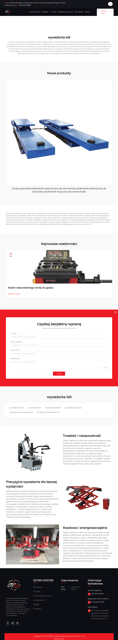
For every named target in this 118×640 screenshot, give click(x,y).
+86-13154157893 (23, 5)
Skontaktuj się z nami (65, 12)
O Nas (54, 12)
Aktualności (79, 12)
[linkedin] (13, 624)
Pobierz (87, 12)
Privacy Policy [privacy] (59, 639)
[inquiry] (115, 312)
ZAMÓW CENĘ (104, 12)
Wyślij (59, 373)
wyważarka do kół (52, 408)
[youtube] (17, 624)
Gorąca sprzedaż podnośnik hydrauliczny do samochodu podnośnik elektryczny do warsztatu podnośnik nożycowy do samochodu (59, 190)
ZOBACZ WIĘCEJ (14, 294)
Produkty (46, 12)
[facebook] (8, 624)
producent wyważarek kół (48, 412)
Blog (36, 604)
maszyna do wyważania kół (21, 412)
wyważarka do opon (73, 408)
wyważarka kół (34, 408)
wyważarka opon (16, 408)
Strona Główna (34, 12)
